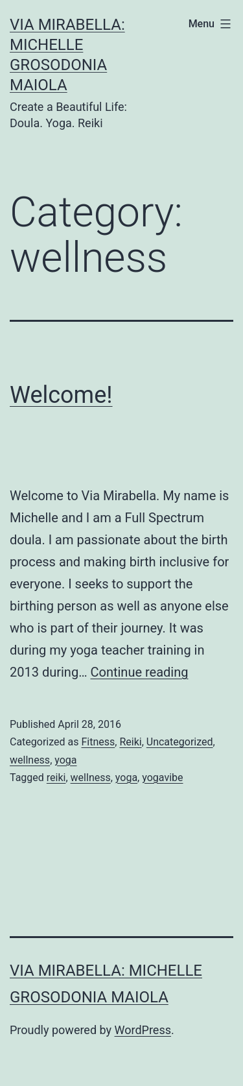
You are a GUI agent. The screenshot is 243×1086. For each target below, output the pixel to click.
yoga (65, 760)
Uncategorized (179, 742)
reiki (56, 777)
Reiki (130, 742)
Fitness (98, 742)
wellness (30, 760)
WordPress (143, 1030)
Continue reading (139, 672)
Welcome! (61, 395)
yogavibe (162, 777)
